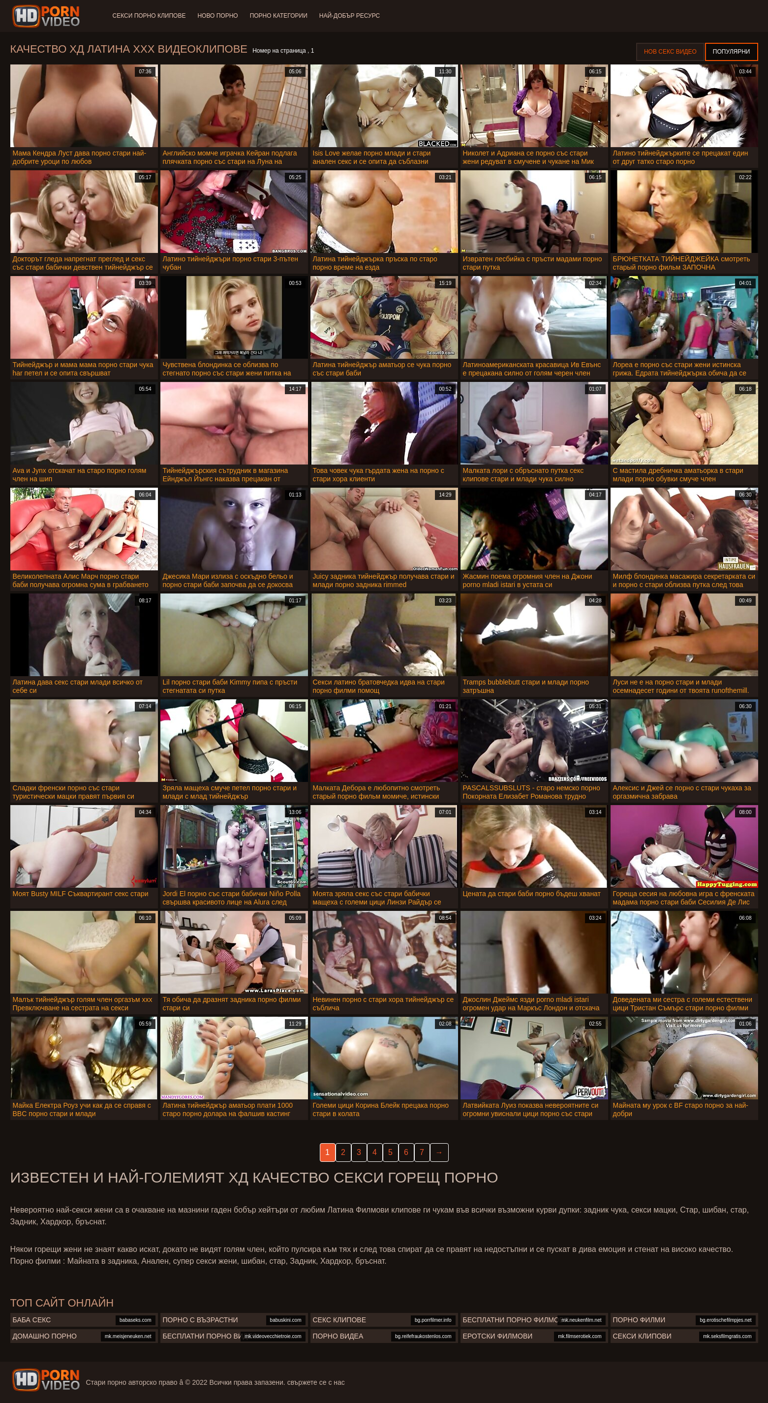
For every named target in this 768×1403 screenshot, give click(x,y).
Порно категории (278, 15)
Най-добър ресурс (349, 15)
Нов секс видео (670, 51)
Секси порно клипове (149, 15)
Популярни (731, 51)
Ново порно (217, 15)
